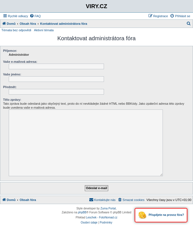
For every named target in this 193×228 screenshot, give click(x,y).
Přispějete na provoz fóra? (161, 215)
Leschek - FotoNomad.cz (101, 217)
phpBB (82, 212)
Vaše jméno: (12, 74)
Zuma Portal (108, 208)
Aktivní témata (44, 30)
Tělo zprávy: (12, 99)
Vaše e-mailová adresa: (20, 61)
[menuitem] (35, 16)
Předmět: (10, 87)
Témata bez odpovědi (16, 30)
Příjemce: (10, 50)
